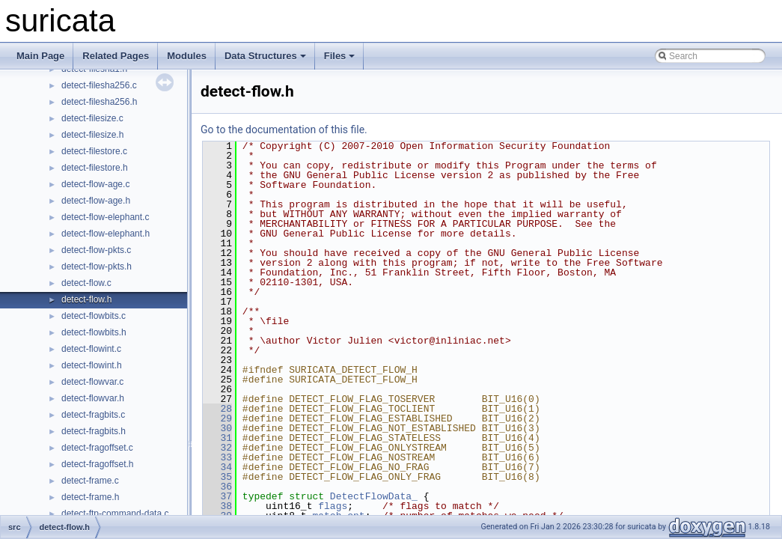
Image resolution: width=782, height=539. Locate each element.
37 (217, 496)
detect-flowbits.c (93, 316)
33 (217, 457)
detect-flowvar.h (92, 398)
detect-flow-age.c (95, 184)
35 (217, 477)
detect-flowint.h (91, 365)
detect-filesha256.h (99, 102)
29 (217, 418)
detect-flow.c (86, 283)
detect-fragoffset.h (97, 464)
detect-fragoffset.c (97, 447)
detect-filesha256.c (99, 85)
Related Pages (115, 55)
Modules (187, 55)
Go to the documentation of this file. (284, 129)
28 (217, 408)
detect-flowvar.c (92, 382)
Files (339, 55)
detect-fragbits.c (93, 414)
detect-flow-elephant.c (105, 217)
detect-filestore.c (94, 151)
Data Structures (265, 55)
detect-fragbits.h (93, 431)
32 (217, 447)
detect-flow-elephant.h (105, 233)
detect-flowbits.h (93, 332)
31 (217, 438)
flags (332, 506)
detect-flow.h (86, 299)
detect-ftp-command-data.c (114, 513)
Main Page (40, 55)
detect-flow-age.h (95, 200)
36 (217, 486)
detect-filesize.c (92, 118)
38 (217, 506)
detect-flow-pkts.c (96, 250)
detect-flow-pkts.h (96, 266)
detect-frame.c (90, 480)
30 (217, 428)
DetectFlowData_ (374, 496)
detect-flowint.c (91, 349)
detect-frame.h (90, 497)
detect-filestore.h (94, 167)
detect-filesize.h (92, 135)
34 (217, 467)
